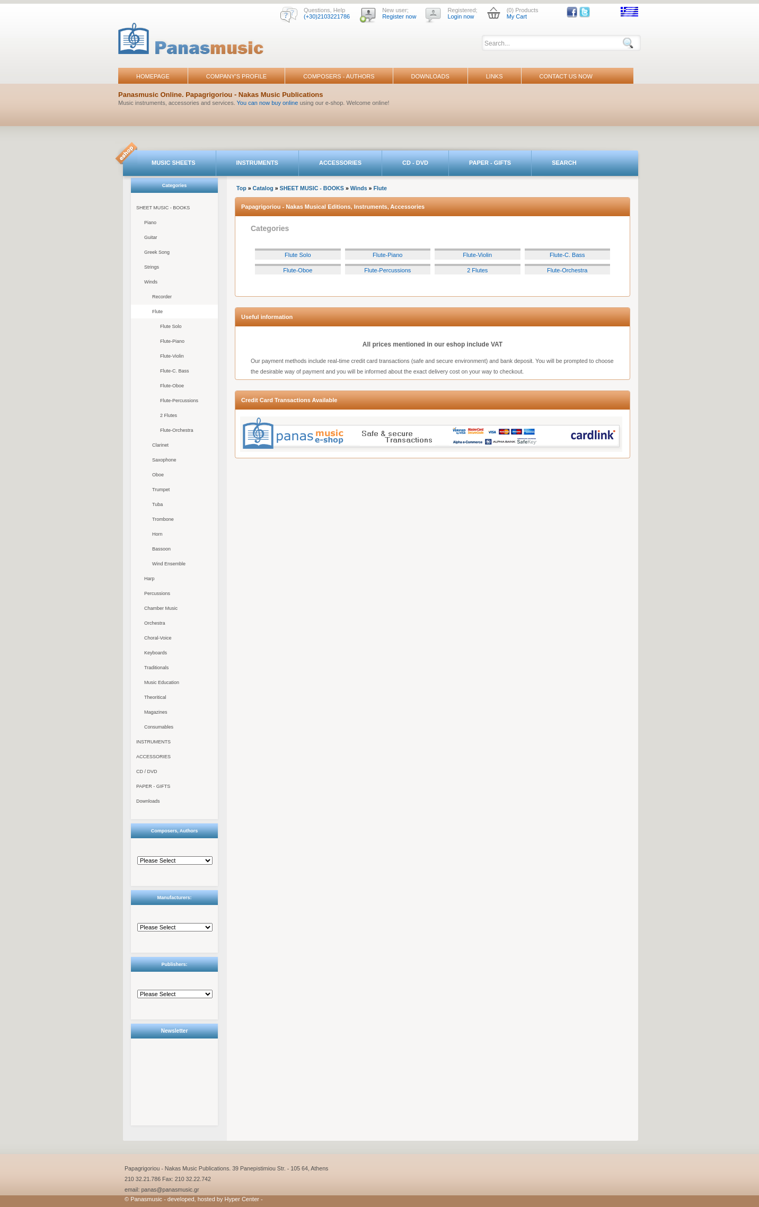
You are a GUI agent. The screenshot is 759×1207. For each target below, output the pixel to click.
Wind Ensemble (169, 563)
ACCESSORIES (340, 162)
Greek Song (157, 252)
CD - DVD (415, 162)
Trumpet (161, 489)
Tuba (157, 504)
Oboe (158, 474)
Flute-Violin (172, 356)
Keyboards (155, 652)
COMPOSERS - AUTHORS (338, 76)
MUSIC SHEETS (174, 162)
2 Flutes (168, 415)
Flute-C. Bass (174, 371)
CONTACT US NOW (566, 76)
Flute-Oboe (172, 385)
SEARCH (564, 162)
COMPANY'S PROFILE (236, 76)
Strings (151, 267)
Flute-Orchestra (176, 430)
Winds (150, 282)
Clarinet (160, 445)
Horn (157, 534)
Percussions (157, 593)
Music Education (161, 682)
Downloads (148, 801)
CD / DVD (146, 771)
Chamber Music (161, 608)
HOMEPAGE (153, 76)
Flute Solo (171, 326)
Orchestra (154, 623)
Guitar (150, 237)
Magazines (155, 712)
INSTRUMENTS (257, 162)
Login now (460, 16)
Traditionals (156, 667)
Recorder (162, 296)
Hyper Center (242, 1199)
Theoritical (155, 697)
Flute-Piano (172, 341)
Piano (150, 222)
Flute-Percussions (179, 400)
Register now (399, 16)
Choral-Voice (158, 638)
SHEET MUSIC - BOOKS (163, 207)
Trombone (163, 519)
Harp (149, 578)
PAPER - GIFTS (490, 162)
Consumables (158, 727)
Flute (157, 311)
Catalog (263, 188)
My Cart (517, 16)
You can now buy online (267, 103)
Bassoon (161, 549)
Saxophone (164, 460)
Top (241, 188)
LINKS (494, 76)
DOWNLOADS (430, 76)
